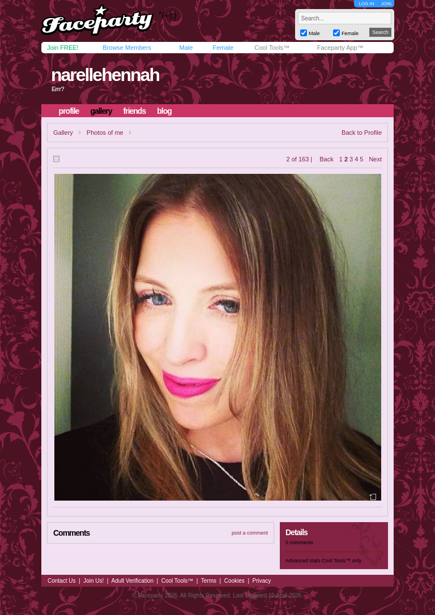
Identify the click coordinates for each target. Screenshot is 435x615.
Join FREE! (63, 47)
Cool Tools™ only (341, 560)
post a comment (250, 533)
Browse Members (127, 47)
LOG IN (366, 3)
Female (222, 47)
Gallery (63, 132)
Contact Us (61, 581)
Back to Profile (362, 132)
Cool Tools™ (271, 47)
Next (375, 159)
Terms (208, 581)
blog (164, 111)
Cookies (234, 581)
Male (186, 47)
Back (326, 159)
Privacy (262, 581)
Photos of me (105, 132)
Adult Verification (132, 581)
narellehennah (105, 75)
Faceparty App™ (340, 47)
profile (69, 111)
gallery (101, 111)
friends (134, 111)
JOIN (386, 3)
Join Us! (93, 581)
